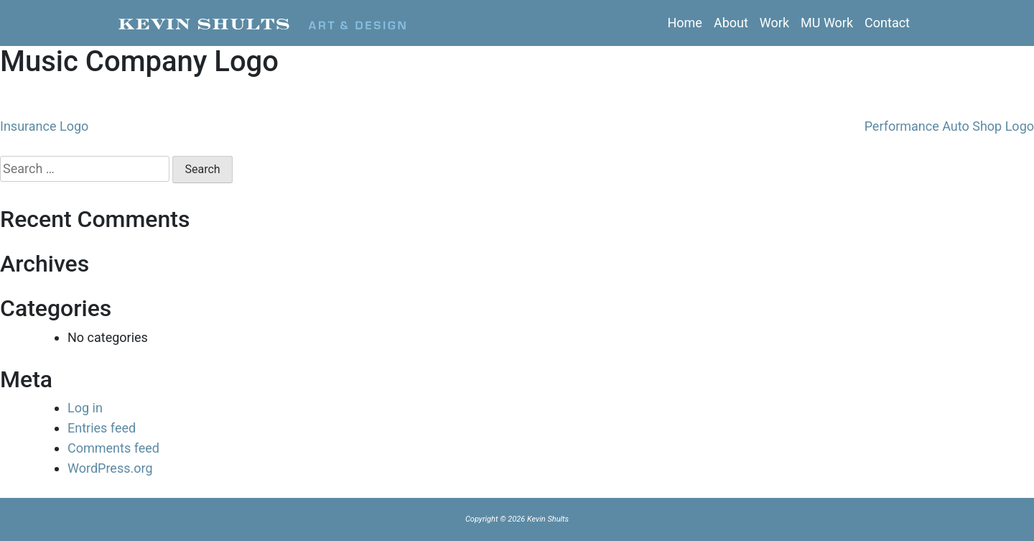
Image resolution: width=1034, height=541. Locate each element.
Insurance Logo (44, 126)
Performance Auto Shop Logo (949, 126)
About (731, 22)
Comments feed (113, 448)
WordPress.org (110, 468)
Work (774, 22)
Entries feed (101, 427)
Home (684, 22)
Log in (85, 407)
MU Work (827, 22)
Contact (887, 22)
